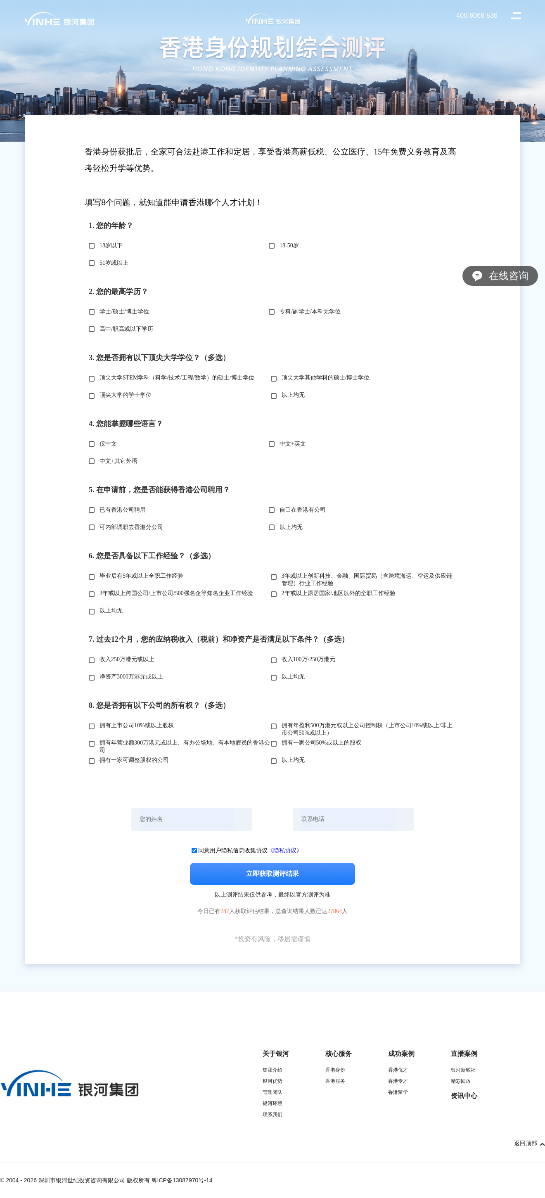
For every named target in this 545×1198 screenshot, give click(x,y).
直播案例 (464, 1053)
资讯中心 (464, 1095)
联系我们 (272, 1114)
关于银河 (276, 1053)
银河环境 (272, 1103)
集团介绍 (272, 1070)
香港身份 (335, 1070)
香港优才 (398, 1070)
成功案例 (401, 1053)
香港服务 (335, 1081)
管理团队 (272, 1092)
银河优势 (272, 1081)
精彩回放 (461, 1081)
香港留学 (398, 1092)
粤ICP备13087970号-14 (182, 1180)
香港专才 (398, 1081)
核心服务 (338, 1053)
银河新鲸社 (463, 1070)
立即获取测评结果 (272, 873)
